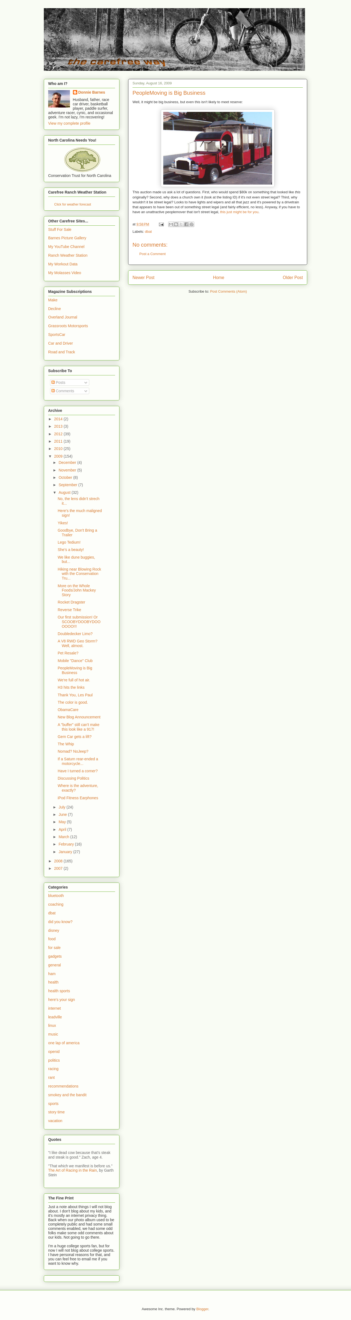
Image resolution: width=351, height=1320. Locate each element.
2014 (59, 419)
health (53, 982)
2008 (59, 861)
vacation (55, 1121)
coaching (55, 904)
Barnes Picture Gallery (67, 238)
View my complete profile (69, 123)
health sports (59, 991)
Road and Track (61, 352)
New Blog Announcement (79, 717)
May (63, 822)
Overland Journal (62, 317)
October (66, 477)
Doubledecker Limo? (75, 634)
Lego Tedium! (69, 542)
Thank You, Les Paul (75, 695)
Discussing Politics (73, 778)
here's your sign (61, 999)
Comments (62, 391)
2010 (59, 448)
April (63, 829)
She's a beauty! (71, 549)
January (66, 852)
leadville (55, 1017)
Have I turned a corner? (78, 771)
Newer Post (144, 277)
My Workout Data (63, 264)
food (52, 939)
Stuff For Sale (59, 229)
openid (54, 1051)
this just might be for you (239, 212)
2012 (59, 434)
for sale (54, 947)
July (62, 807)
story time (56, 1112)
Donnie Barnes (91, 92)
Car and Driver (60, 343)
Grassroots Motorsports (68, 326)
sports (53, 1103)
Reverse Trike (69, 610)
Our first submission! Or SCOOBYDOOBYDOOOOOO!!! (79, 622)
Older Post (293, 277)
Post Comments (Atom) (228, 291)
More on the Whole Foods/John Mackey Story (77, 590)
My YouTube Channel (66, 246)
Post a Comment (152, 254)
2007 (59, 868)
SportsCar (56, 334)
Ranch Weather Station (68, 255)
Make (52, 300)
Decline (54, 309)
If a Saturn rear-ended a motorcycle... (78, 761)
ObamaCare (68, 710)
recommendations (63, 1086)
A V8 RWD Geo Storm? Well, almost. (77, 643)
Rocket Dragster (71, 602)
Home (218, 277)
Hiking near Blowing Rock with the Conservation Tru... (79, 574)
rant (51, 1077)
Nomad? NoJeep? (73, 751)
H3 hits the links (71, 687)
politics (54, 1060)
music (53, 1034)
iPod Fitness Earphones (78, 798)
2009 (59, 456)
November (68, 470)
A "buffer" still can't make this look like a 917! (78, 726)
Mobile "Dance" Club (75, 661)
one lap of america (63, 1043)
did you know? (60, 922)
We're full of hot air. (74, 680)
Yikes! (63, 523)
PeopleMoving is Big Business (75, 670)
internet (54, 1008)
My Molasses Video (64, 273)
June (63, 814)
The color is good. (73, 702)
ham (52, 974)
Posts (58, 382)
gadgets (55, 956)
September (68, 485)
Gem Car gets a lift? (75, 736)
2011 (59, 441)
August (65, 492)
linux (52, 1025)
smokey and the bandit (67, 1095)
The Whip (66, 744)
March (64, 837)
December (68, 462)
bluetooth (56, 895)
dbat (148, 231)
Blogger (202, 1309)
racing (53, 1069)
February (67, 844)
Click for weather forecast (72, 204)
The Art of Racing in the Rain (72, 1170)
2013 (59, 426)
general (54, 965)
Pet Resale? (68, 653)
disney (53, 930)
